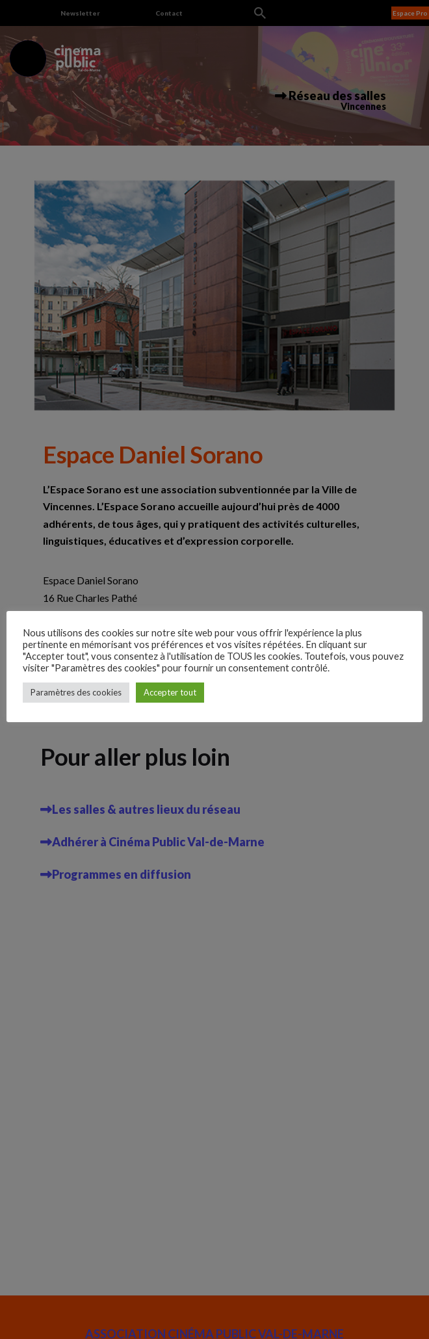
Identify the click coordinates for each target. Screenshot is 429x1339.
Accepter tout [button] (170, 692)
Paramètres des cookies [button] (76, 692)
